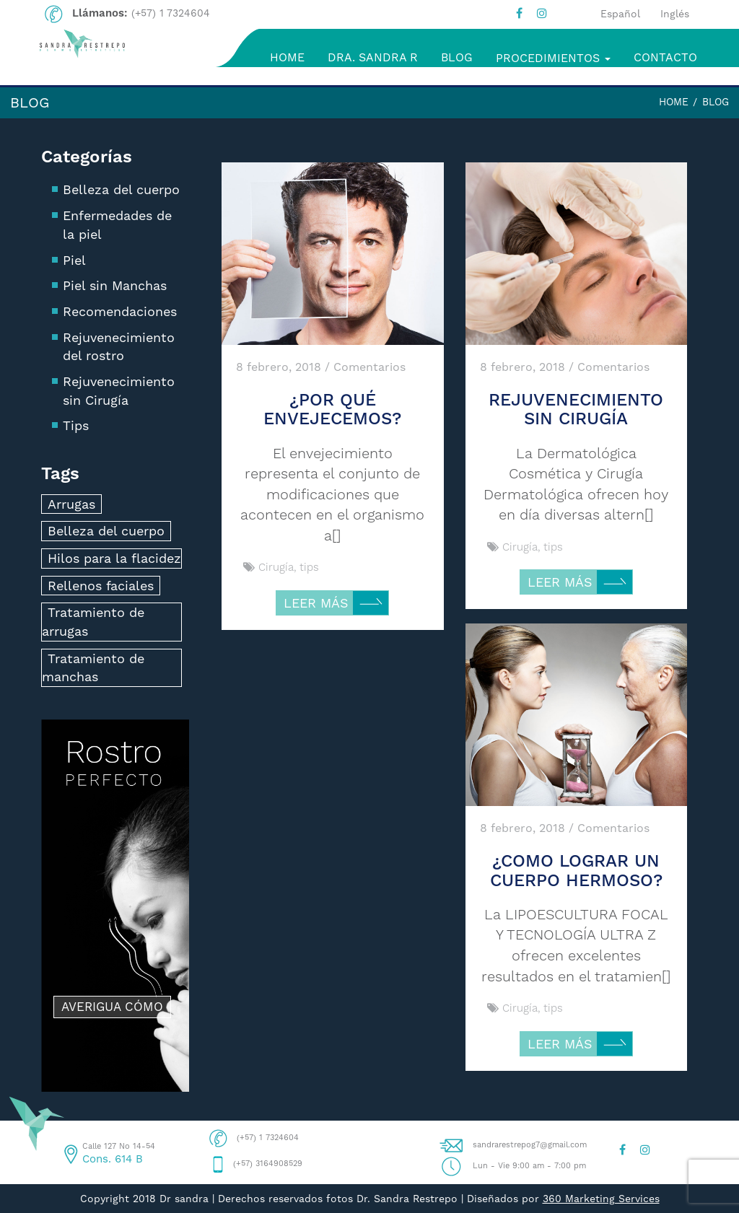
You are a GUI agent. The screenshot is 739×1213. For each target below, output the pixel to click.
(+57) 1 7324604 (170, 13)
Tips (76, 425)
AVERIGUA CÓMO (112, 1006)
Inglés (674, 13)
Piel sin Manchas (115, 285)
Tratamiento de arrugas (93, 622)
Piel (74, 260)
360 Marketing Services (601, 1198)
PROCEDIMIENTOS (553, 58)
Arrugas (71, 504)
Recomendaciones (120, 311)
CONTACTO (665, 57)
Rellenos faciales (101, 585)
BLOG (457, 57)
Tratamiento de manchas (93, 668)
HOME (287, 57)
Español (620, 13)
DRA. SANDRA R (373, 57)
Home (673, 102)
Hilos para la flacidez (114, 558)
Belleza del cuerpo (121, 189)
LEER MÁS (336, 604)
